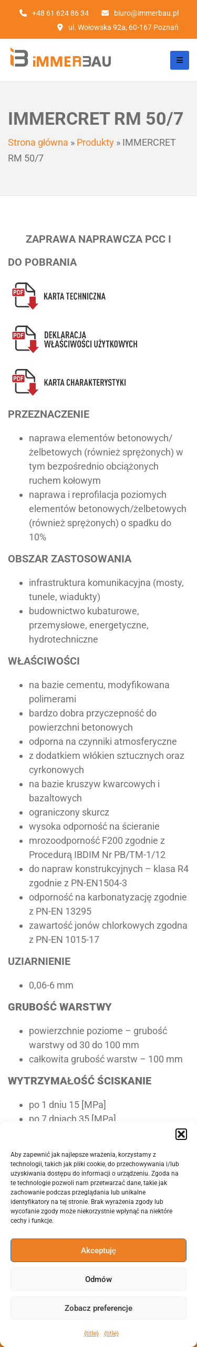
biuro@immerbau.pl (146, 13)
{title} (91, 1333)
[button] (181, 1134)
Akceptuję (98, 1250)
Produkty (95, 142)
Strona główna (38, 142)
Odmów (98, 1279)
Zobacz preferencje (98, 1308)
